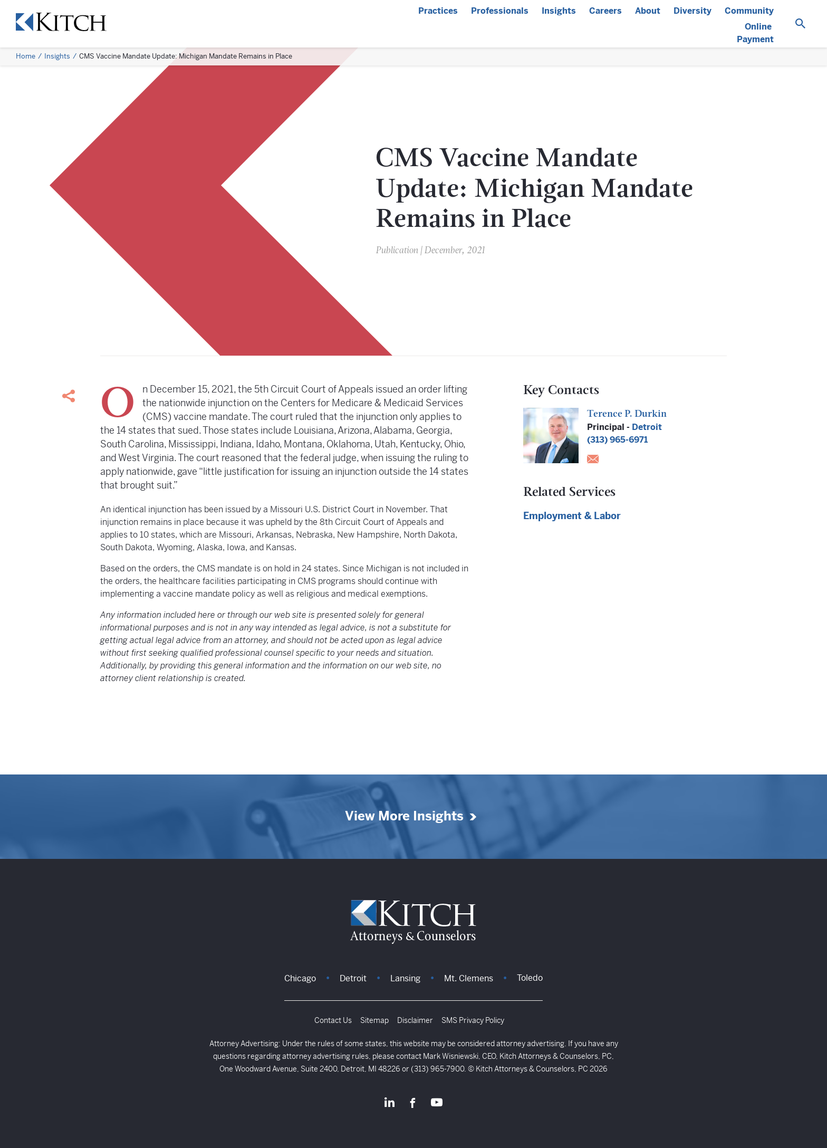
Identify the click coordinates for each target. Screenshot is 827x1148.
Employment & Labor (572, 516)
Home (25, 56)
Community (749, 10)
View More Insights (404, 816)
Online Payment (755, 33)
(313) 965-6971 (617, 439)
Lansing (405, 978)
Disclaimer (415, 1020)
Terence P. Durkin (627, 414)
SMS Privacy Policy (472, 1020)
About (647, 10)
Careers (605, 10)
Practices (438, 10)
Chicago (300, 978)
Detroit (647, 427)
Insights (559, 10)
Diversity (692, 10)
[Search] (800, 24)
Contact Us (333, 1020)
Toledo (530, 977)
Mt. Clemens (468, 978)
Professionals (499, 10)
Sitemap (374, 1020)
